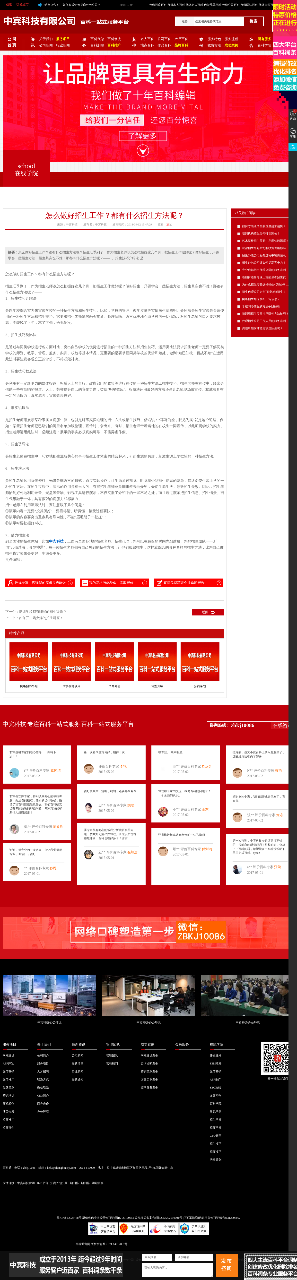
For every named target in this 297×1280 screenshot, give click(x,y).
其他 (134, 42)
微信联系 (43, 1087)
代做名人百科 (176, 5)
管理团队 (113, 1044)
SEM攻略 (216, 1063)
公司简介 (43, 1055)
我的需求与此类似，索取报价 (107, 583)
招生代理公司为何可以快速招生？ (264, 292)
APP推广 (215, 1079)
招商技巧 (215, 1151)
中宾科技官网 (26, 1183)
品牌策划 (8, 1087)
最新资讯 (78, 1044)
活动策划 (215, 1159)
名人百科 (147, 39)
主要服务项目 (71, 686)
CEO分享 (215, 1135)
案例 (201, 42)
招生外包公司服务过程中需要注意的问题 (268, 255)
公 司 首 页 (12, 42)
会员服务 (182, 1044)
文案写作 (215, 1095)
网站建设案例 (149, 1055)
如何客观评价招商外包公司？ (82, 5)
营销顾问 (112, 1063)
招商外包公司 (59, 1183)
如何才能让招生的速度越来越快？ (264, 226)
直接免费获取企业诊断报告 (180, 583)
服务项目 (9, 1044)
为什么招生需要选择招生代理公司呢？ (267, 284)
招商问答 (215, 1127)
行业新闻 (63, 45)
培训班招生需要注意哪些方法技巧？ (265, 313)
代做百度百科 (158, 5)
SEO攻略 (215, 1087)
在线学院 (216, 1044)
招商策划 (200, 686)
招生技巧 (215, 1143)
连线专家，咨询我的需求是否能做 (36, 583)
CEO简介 (43, 1095)
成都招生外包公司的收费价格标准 (264, 248)
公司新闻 (46, 45)
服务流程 (231, 39)
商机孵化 (8, 1103)
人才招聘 (43, 1071)
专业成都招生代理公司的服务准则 (264, 270)
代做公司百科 (231, 5)
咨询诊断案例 (149, 1063)
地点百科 (147, 45)
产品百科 (181, 39)
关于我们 (46, 39)
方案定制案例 (149, 1079)
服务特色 (214, 39)
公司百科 (164, 39)
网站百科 (98, 1183)
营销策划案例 (149, 1071)
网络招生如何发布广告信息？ (261, 299)
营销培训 (8, 1095)
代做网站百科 (249, 5)
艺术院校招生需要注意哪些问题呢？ (265, 240)
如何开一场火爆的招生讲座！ (41, 618)
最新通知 (77, 1079)
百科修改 (114, 39)
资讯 (33, 42)
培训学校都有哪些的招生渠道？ (43, 612)
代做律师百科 (267, 5)
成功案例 (147, 1044)
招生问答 (215, 1119)
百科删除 (97, 45)
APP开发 (8, 1063)
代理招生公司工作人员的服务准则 (264, 321)
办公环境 (43, 1111)
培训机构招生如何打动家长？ (261, 233)
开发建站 (215, 1055)
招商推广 (8, 1119)
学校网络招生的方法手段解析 (261, 306)
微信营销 (8, 1071)
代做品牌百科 (212, 5)
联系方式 (43, 1079)
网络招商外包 (29, 686)
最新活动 (77, 1063)
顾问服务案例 (149, 1087)
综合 (251, 42)
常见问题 (215, 1111)
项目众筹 (8, 1111)
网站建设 (8, 1055)
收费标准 (214, 45)
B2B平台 (42, 1183)
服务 (185, 21)
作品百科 (164, 45)
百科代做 (97, 39)
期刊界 (74, 1183)
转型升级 (157, 686)
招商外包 (114, 686)
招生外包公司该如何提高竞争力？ (264, 262)
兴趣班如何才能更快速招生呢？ (262, 328)
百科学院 (264, 45)
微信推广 (8, 1079)
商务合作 (43, 1103)
